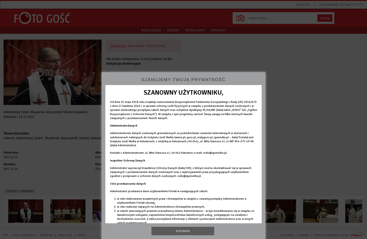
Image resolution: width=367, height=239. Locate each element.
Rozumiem (183, 231)
